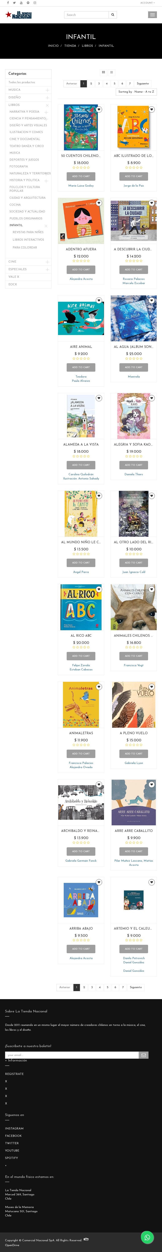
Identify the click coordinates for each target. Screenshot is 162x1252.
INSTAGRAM (14, 1128)
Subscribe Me (144, 1055)
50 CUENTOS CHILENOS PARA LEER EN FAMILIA (100, 156)
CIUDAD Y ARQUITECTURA (27, 198)
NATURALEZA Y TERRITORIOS (30, 173)
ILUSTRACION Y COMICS (26, 132)
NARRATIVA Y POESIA (24, 112)
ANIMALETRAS (81, 733)
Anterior (71, 83)
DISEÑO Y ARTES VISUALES (28, 125)
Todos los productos (21, 82)
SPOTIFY (11, 1158)
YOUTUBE (12, 1150)
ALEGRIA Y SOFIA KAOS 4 (134, 444)
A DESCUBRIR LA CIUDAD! (134, 249)
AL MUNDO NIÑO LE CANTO (84, 542)
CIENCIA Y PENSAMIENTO (27, 118)
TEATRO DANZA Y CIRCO (26, 146)
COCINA (15, 205)
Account (147, 3)
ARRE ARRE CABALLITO (134, 831)
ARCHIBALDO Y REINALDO (83, 831)
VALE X (13, 277)
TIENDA (70, 46)
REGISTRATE (14, 1074)
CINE (12, 261)
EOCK (12, 284)
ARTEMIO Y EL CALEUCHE (135, 928)
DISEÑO (14, 97)
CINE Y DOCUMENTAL (24, 139)
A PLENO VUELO (134, 733)
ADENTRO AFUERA (81, 249)
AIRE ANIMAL (81, 347)
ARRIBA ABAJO (81, 928)
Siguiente (143, 83)
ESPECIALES (17, 269)
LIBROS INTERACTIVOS (28, 240)
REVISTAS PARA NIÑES (28, 232)
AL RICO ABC (81, 636)
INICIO (53, 46)
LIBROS (87, 46)
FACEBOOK (13, 1136)
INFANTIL (106, 46)
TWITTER (12, 1143)
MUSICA (14, 90)
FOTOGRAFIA (18, 166)
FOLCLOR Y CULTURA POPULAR (24, 189)
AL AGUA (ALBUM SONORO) (137, 347)
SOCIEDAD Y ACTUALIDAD (27, 211)
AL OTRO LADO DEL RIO (134, 542)
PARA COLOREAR (25, 247)
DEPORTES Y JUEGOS (24, 160)
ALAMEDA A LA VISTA (81, 444)
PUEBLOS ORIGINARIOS (25, 218)
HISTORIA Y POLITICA (24, 180)
